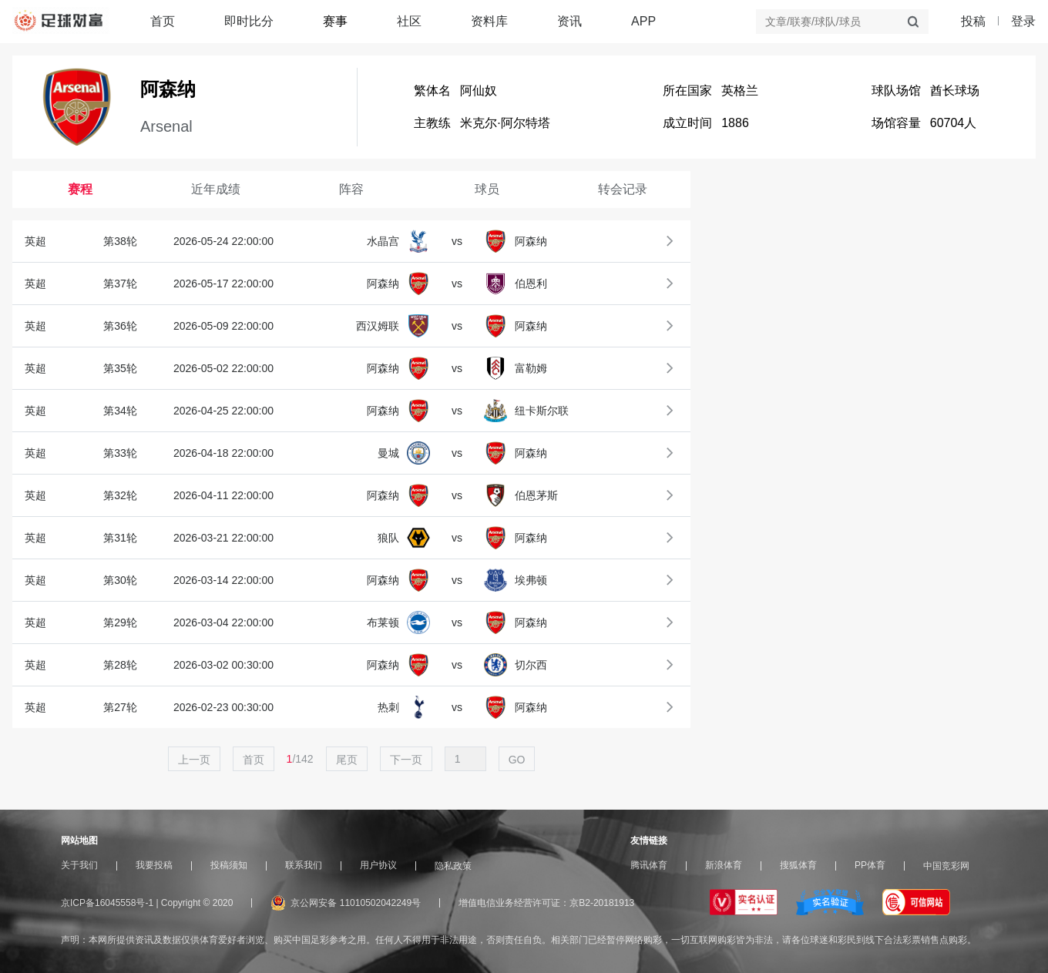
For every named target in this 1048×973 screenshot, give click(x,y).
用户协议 (378, 865)
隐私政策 (453, 866)
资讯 (569, 21)
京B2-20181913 (601, 903)
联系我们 (303, 865)
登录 (1023, 21)
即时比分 (249, 21)
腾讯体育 (648, 865)
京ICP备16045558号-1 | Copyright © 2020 (147, 903)
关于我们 (79, 865)
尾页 (347, 759)
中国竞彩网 (946, 866)
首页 (162, 21)
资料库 (489, 21)
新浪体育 (723, 865)
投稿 (973, 21)
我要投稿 (154, 865)
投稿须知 (228, 865)
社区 (409, 21)
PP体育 (870, 865)
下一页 (406, 759)
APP (643, 21)
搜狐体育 (798, 865)
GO (517, 759)
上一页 (194, 759)
